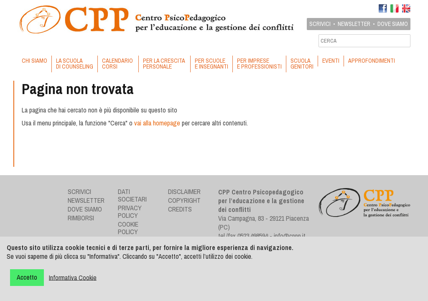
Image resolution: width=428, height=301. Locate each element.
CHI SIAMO (34, 60)
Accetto (27, 277)
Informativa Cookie (73, 277)
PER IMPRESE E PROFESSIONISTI (259, 63)
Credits (180, 209)
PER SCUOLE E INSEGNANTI (211, 63)
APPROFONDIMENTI (371, 60)
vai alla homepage (157, 123)
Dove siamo (392, 24)
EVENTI (330, 60)
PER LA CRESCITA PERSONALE (164, 63)
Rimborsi (81, 217)
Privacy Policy (130, 211)
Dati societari (132, 195)
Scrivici (320, 24)
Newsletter (354, 24)
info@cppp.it (290, 235)
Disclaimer (184, 191)
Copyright (184, 200)
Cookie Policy (128, 227)
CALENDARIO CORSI (118, 63)
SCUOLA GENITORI (301, 63)
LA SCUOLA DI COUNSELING (74, 63)
